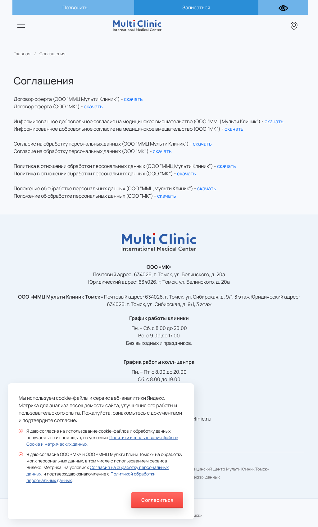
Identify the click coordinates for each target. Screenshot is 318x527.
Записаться (196, 7)
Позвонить (75, 7)
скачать (133, 99)
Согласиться (157, 500)
